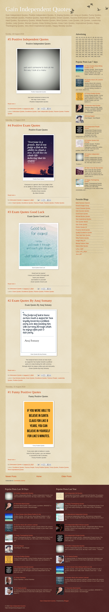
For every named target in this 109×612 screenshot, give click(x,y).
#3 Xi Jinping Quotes (20, 588)
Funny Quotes (54, 467)
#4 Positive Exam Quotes (24, 125)
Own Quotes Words (82, 222)
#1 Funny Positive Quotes (24, 392)
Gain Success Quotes (82, 211)
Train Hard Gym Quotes (83, 235)
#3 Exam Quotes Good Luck (26, 212)
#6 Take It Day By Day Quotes (94, 168)
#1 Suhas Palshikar (20, 577)
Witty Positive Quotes (82, 238)
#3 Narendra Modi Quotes (92, 105)
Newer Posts (11, 476)
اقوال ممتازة (79, 249)
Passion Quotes (59, 111)
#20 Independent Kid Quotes (73, 493)
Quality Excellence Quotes (84, 232)
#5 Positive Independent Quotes (28, 39)
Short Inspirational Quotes (16, 469)
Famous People (38, 203)
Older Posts (67, 476)
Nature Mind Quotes (82, 246)
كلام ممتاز (79, 254)
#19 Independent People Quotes (23, 567)
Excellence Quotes (31, 111)
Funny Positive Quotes (42, 467)
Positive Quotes (59, 203)
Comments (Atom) (19, 480)
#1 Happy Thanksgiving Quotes (23, 535)
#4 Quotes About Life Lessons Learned (25, 525)
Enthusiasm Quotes (18, 111)
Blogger (66, 601)
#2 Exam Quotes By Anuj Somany (30, 300)
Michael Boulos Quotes (83, 216)
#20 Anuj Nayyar (90, 116)
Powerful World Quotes (83, 230)
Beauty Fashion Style (82, 243)
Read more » (12, 104)
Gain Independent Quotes (38, 9)
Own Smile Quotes (81, 224)
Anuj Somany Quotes (18, 378)
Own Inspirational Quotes (83, 219)
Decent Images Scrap (82, 205)
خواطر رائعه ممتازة (81, 251)
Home (39, 476)
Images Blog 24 (80, 240)
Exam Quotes (17, 203)
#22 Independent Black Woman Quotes (77, 525)
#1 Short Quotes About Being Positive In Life (93, 66)
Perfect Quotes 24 (81, 227)
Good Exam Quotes (82, 213)
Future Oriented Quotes (83, 208)
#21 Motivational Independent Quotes (76, 514)
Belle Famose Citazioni (83, 203)
